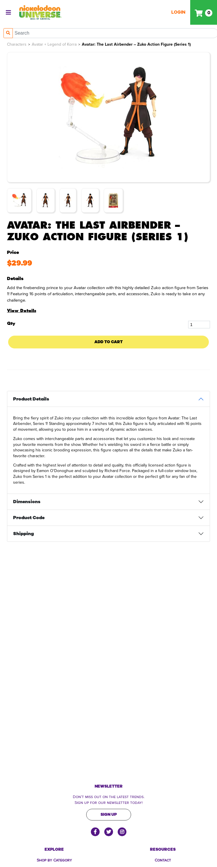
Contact (163, 860)
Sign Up (108, 814)
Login (178, 12)
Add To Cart (108, 342)
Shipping (23, 533)
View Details (21, 310)
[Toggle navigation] (8, 12)
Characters (17, 44)
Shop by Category (54, 860)
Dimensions (26, 502)
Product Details (31, 399)
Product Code (29, 517)
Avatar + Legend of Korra (54, 44)
